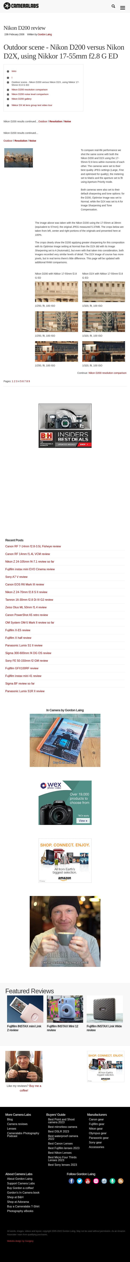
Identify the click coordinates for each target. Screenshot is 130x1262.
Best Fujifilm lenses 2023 (63, 1148)
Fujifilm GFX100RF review (21, 668)
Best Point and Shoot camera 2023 (61, 1121)
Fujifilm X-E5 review (17, 630)
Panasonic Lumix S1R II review (24, 691)
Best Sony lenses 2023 (62, 1164)
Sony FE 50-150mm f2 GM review (26, 660)
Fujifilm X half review (18, 637)
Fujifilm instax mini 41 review (23, 675)
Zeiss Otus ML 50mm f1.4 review (26, 607)
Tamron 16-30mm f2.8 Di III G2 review (29, 599)
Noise (67, 121)
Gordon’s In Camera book (23, 1192)
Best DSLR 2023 (58, 1131)
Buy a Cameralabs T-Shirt (23, 1206)
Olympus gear (98, 1133)
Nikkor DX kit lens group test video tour (32, 105)
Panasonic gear (99, 1137)
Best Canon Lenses (60, 1143)
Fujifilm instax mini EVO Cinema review (30, 569)
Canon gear (96, 1119)
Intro (14, 71)
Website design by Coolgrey (20, 1241)
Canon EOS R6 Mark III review (24, 584)
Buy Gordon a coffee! (20, 1188)
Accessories (96, 1147)
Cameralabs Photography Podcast (23, 1135)
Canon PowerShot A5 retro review (26, 614)
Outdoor (42, 121)
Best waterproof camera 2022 (63, 1137)
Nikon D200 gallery (21, 98)
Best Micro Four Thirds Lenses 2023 (62, 1159)
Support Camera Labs (21, 1183)
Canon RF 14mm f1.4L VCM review (27, 553)
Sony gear (95, 1142)
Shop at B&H (15, 1197)
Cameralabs (21, 6)
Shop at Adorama (18, 1201)
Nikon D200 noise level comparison (30, 94)
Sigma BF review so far (19, 683)
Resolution (55, 121)
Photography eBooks (20, 1211)
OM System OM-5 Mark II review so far (29, 622)
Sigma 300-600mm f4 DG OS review (28, 653)
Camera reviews (17, 1124)
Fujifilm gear (96, 1124)
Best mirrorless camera (62, 1126)
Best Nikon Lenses (59, 1152)
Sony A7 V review (16, 576)
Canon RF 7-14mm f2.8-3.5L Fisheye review (33, 546)
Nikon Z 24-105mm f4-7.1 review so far (29, 561)
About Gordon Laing (19, 1178)
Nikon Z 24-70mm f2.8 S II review (26, 592)
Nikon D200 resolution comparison (30, 89)
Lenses (11, 1128)
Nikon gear (96, 1128)
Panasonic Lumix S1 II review (23, 645)
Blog (10, 1119)
